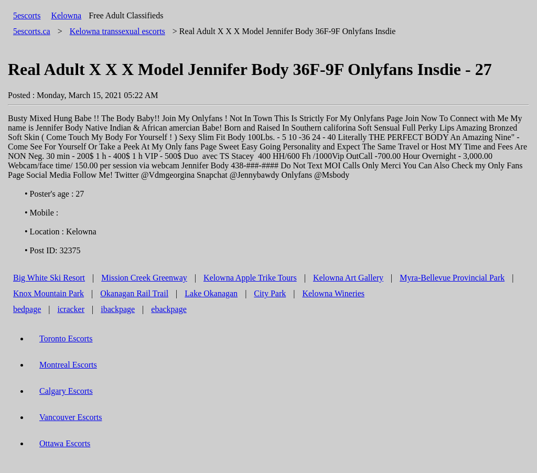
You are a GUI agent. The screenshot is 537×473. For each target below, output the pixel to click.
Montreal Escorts (68, 364)
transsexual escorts (117, 31)
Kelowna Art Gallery (348, 277)
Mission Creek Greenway (144, 277)
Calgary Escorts (66, 390)
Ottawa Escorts (64, 443)
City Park (270, 293)
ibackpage (118, 309)
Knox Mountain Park (48, 293)
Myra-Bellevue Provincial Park (452, 277)
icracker (71, 309)
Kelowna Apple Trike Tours (250, 277)
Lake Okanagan (211, 293)
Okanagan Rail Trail (134, 293)
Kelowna (66, 15)
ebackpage (169, 309)
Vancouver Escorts (70, 417)
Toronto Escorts (66, 338)
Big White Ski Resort (49, 277)
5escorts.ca (31, 31)
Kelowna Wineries (333, 293)
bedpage (27, 309)
